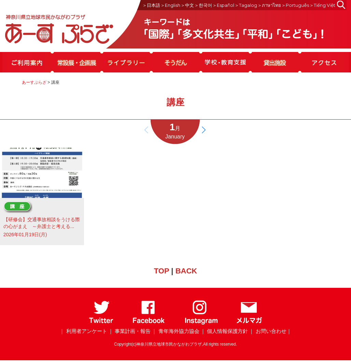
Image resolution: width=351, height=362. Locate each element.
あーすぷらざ (34, 82)
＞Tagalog (246, 5)
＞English (170, 5)
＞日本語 (151, 5)
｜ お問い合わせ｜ (270, 331)
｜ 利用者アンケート (83, 331)
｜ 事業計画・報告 (129, 331)
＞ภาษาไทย (269, 5)
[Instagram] (201, 323)
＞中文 (187, 5)
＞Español (223, 5)
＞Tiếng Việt (322, 5)
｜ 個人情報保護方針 (224, 331)
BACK (186, 271)
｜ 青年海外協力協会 (175, 331)
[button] (203, 129)
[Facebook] (149, 323)
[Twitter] (101, 323)
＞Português (295, 5)
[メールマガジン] (249, 323)
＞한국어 (203, 5)
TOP (161, 271)
